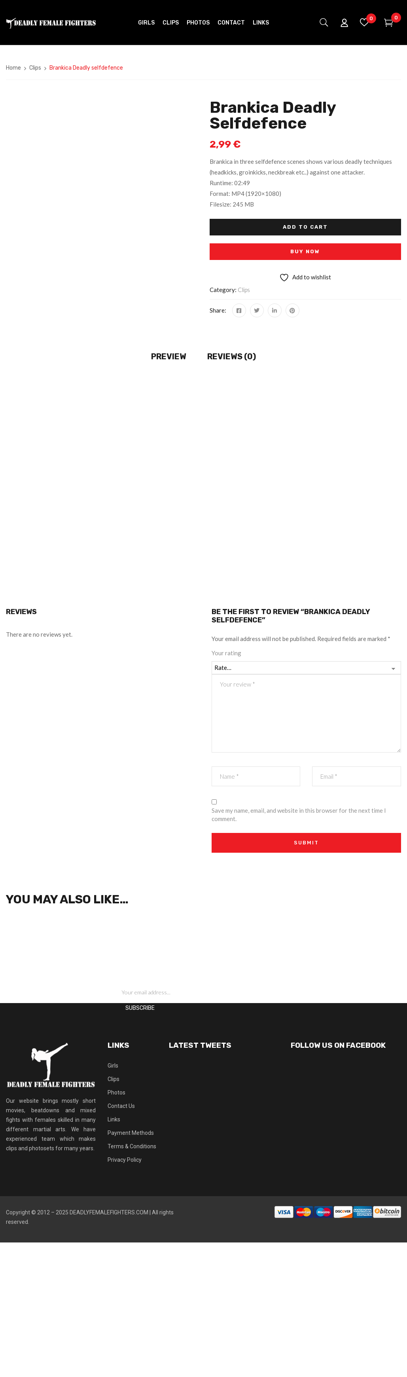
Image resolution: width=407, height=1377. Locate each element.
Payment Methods (131, 1133)
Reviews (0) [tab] (231, 356)
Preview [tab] (168, 356)
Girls (113, 1065)
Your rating (226, 652)
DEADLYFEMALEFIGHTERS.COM (109, 1212)
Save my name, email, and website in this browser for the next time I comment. (299, 814)
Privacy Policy (125, 1160)
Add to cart (305, 227)
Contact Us (121, 1106)
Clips (35, 67)
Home (13, 67)
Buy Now (305, 251)
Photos (116, 1092)
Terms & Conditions (132, 1146)
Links (114, 1119)
